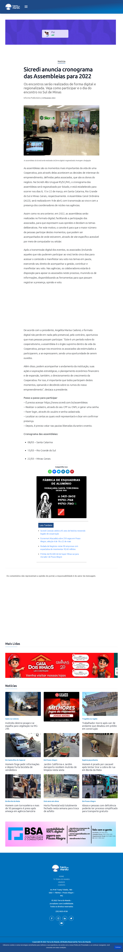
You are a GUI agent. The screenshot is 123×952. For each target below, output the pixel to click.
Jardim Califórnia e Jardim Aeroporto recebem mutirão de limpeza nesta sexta (60, 767)
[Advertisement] (61, 307)
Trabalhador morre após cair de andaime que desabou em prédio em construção (99, 726)
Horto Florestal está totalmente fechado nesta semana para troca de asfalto (61, 808)
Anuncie (61, 882)
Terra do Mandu (84, 942)
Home (61, 876)
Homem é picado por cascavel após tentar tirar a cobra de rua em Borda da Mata (98, 767)
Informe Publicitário (32, 98)
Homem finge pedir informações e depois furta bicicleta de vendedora (22, 767)
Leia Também (46, 525)
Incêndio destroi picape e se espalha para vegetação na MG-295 (21, 726)
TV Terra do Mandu (61, 879)
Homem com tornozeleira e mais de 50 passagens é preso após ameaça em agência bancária (22, 808)
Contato (61, 885)
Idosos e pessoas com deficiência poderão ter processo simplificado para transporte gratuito (100, 808)
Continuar (118, 947)
